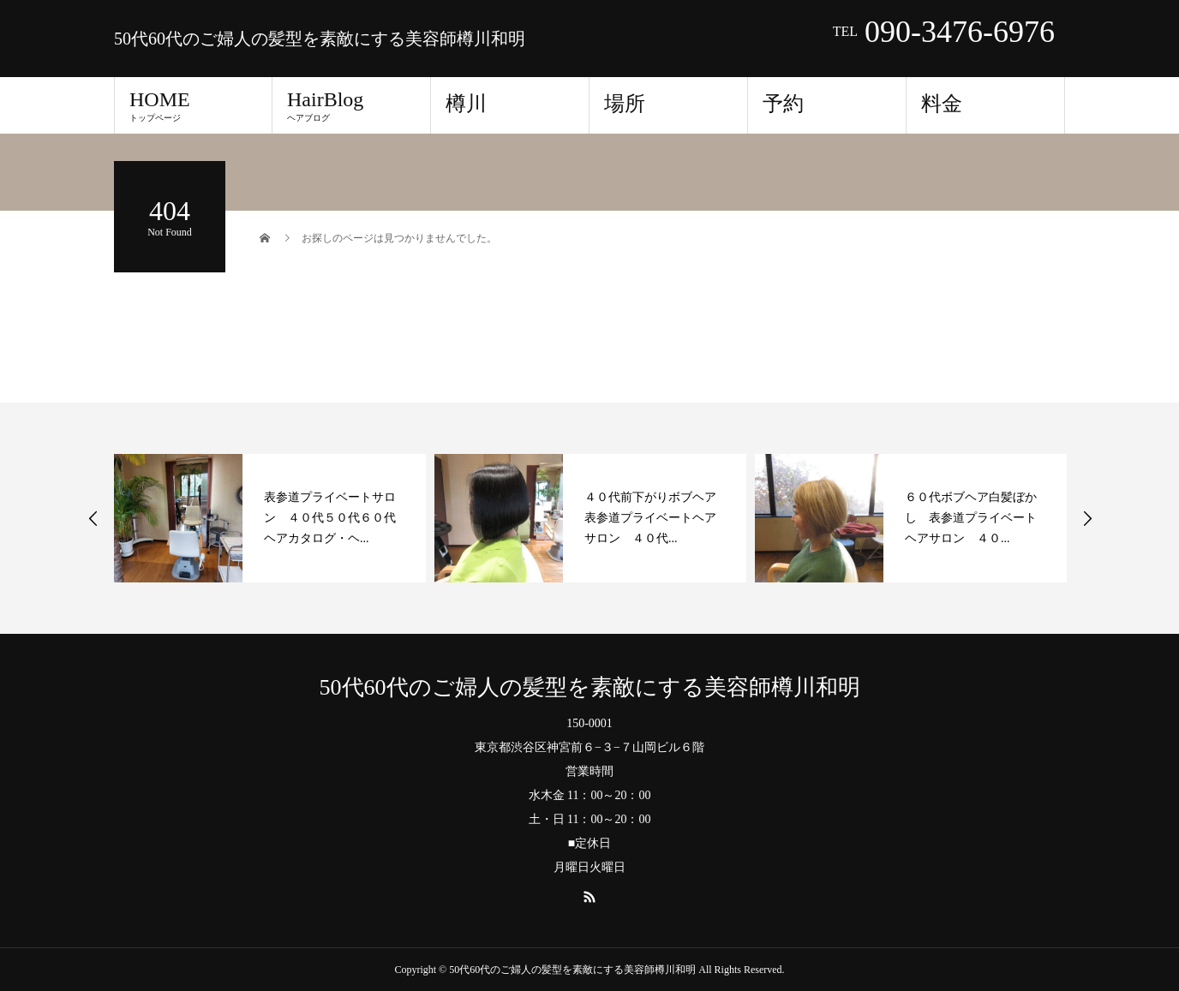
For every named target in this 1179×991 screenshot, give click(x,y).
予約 (783, 104)
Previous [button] (93, 518)
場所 (624, 104)
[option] (270, 518)
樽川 (466, 104)
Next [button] (1087, 518)
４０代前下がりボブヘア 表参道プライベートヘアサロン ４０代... (656, 518)
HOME (193, 105)
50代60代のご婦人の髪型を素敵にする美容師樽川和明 (319, 38)
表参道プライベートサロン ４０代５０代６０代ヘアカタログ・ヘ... (330, 518)
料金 (941, 104)
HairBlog (351, 105)
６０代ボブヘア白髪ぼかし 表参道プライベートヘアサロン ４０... (971, 518)
